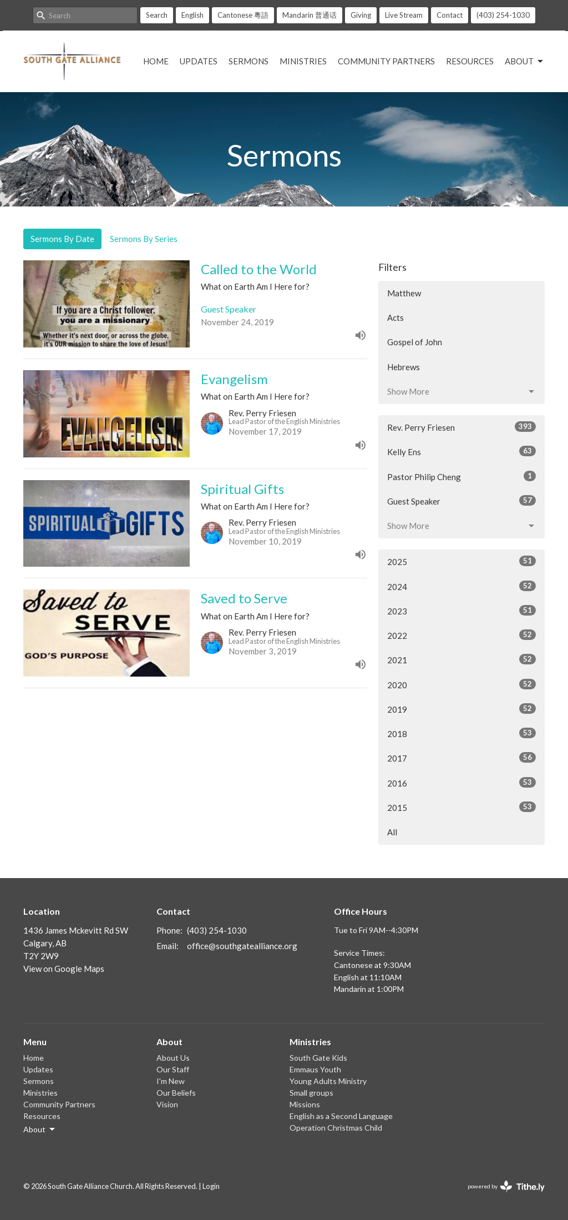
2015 (461, 807)
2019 (461, 708)
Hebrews (403, 367)
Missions (305, 1104)
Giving (361, 15)
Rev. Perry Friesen (461, 426)
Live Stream (404, 15)
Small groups (311, 1092)
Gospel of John (414, 342)
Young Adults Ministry (328, 1081)
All (392, 832)
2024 (461, 586)
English (192, 15)
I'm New (170, 1081)
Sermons (248, 61)
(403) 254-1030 (503, 15)
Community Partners (386, 61)
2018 (461, 733)
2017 (461, 757)
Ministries (303, 61)
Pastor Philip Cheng (461, 476)
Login (211, 1186)
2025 (461, 561)
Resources (470, 61)
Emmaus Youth (315, 1069)
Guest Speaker (461, 500)
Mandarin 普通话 (309, 15)
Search (157, 15)
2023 (461, 610)
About (525, 61)
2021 (461, 659)
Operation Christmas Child (336, 1127)
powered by (506, 1186)
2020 (461, 684)
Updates (198, 61)
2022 (461, 635)
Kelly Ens (461, 451)
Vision (167, 1104)
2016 (461, 782)
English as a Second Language (341, 1116)
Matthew (404, 293)
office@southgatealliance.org (242, 946)
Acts (395, 317)
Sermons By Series (144, 239)
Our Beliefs (176, 1092)
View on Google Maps (63, 969)
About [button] (40, 1129)
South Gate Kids (318, 1057)
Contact (450, 15)
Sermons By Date (62, 239)
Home (156, 61)
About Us (173, 1057)
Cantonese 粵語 (242, 15)
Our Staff (172, 1069)
